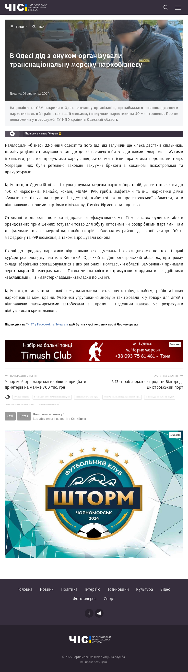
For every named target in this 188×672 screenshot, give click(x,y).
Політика (69, 589)
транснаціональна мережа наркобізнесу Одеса (122, 397)
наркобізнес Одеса (21, 397)
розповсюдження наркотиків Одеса (160, 397)
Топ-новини (118, 589)
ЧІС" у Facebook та (41, 324)
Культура (144, 589)
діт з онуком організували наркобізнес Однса (52, 397)
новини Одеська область (49, 404)
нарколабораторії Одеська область (20, 404)
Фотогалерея (84, 598)
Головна (25, 589)
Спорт (109, 598)
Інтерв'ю (92, 589)
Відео (165, 589)
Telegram (62, 324)
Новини (47, 589)
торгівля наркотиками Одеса (87, 397)
